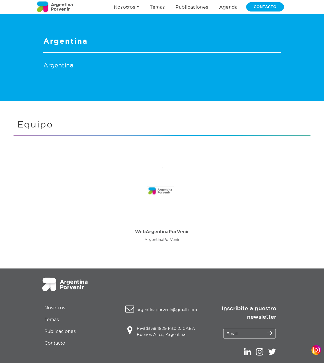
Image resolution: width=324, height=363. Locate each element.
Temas (157, 7)
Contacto (54, 343)
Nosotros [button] (124, 7)
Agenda (228, 7)
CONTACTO (265, 7)
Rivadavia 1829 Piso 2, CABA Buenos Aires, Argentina (166, 331)
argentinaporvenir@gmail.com (167, 309)
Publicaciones (192, 7)
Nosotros (54, 307)
